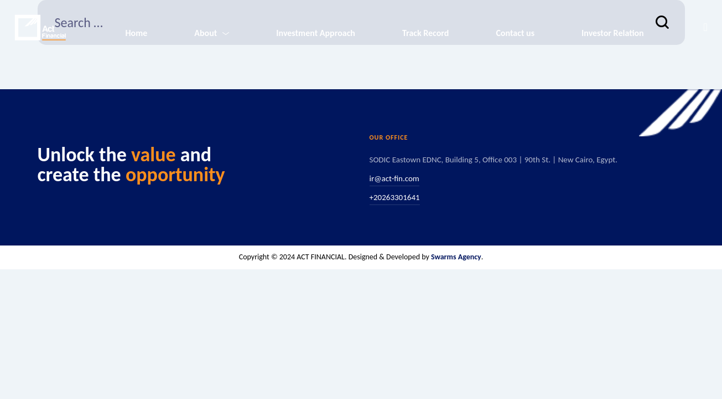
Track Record (425, 33)
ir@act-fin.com (394, 178)
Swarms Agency (456, 257)
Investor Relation (612, 33)
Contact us (515, 33)
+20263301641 (395, 197)
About (205, 33)
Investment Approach (315, 33)
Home (136, 33)
